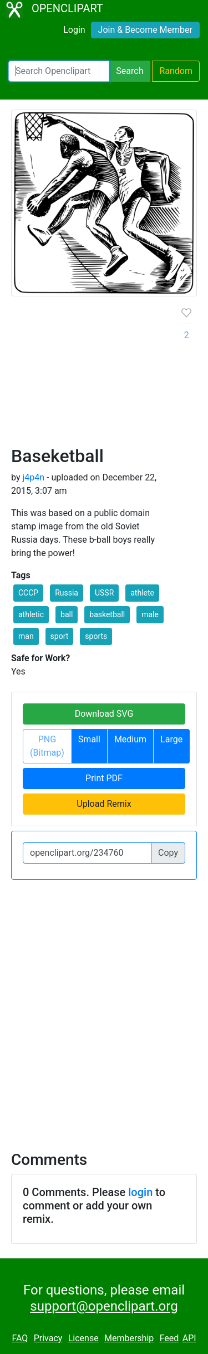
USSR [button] (104, 592)
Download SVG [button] (104, 713)
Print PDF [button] (104, 778)
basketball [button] (107, 614)
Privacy (48, 1338)
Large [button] (171, 739)
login (140, 1192)
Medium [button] (130, 739)
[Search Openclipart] (58, 71)
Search (129, 71)
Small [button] (89, 739)
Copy (168, 852)
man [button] (26, 636)
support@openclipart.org (103, 1306)
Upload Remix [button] (104, 803)
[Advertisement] (104, 375)
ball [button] (66, 614)
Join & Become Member (145, 29)
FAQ (20, 1338)
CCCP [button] (28, 592)
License (83, 1338)
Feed (169, 1338)
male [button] (150, 614)
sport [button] (59, 636)
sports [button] (96, 636)
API (189, 1338)
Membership (129, 1338)
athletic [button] (31, 614)
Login (74, 29)
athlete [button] (142, 592)
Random (175, 71)
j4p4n (33, 477)
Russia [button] (66, 592)
